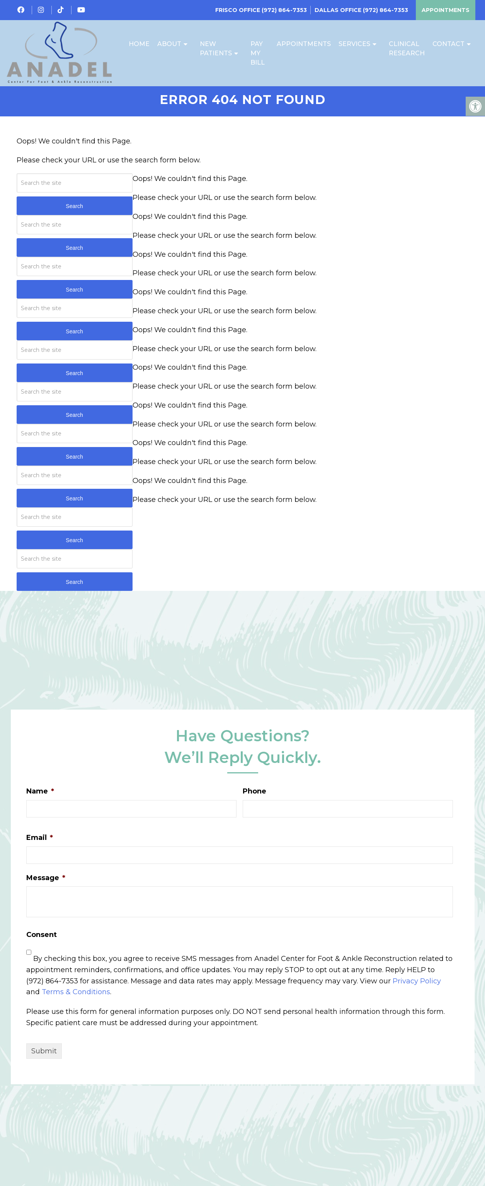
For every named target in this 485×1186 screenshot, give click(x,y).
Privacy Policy (417, 985)
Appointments (446, 10)
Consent (41, 938)
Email (39, 841)
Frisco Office (238, 10)
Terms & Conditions (76, 995)
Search (74, 210)
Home (139, 44)
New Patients (216, 49)
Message (45, 881)
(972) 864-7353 (284, 10)
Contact (448, 44)
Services (354, 44)
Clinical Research (407, 49)
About (169, 44)
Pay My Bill (257, 54)
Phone (254, 795)
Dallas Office (339, 10)
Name (40, 795)
